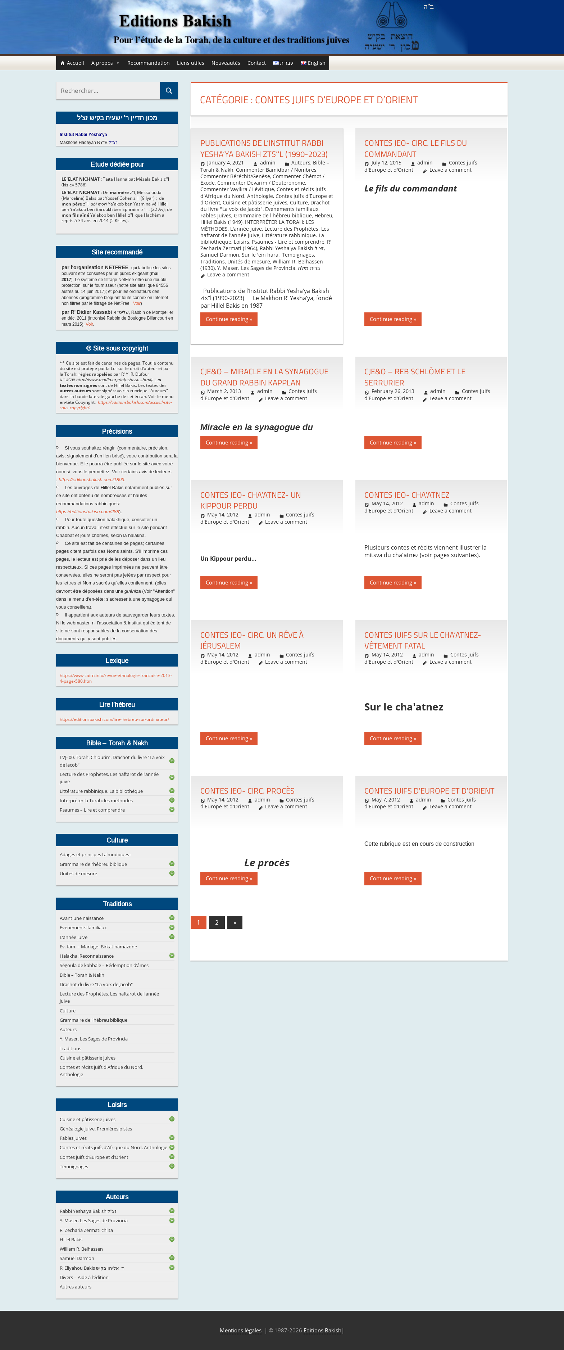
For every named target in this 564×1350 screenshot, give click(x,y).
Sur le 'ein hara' (260, 254)
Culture (299, 202)
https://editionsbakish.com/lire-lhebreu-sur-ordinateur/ (114, 719)
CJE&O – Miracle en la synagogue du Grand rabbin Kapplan (264, 377)
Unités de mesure (248, 261)
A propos (105, 63)
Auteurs (300, 162)
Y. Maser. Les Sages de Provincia (256, 268)
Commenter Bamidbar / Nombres (276, 169)
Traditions (212, 261)
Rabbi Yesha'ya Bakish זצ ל (292, 248)
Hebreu (323, 215)
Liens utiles (190, 62)
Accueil (75, 62)
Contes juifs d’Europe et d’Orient (429, 791)
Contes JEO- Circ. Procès (247, 791)
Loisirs (241, 241)
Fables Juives (215, 215)
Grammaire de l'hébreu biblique (273, 215)
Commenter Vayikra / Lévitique (237, 189)
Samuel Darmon (219, 254)
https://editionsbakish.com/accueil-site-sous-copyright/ (116, 405)
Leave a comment (228, 274)
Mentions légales (240, 1330)
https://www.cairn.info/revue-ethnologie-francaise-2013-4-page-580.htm (116, 678)
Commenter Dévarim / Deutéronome (261, 182)
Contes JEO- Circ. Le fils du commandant (415, 148)
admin (268, 162)
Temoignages (298, 254)
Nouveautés (226, 62)
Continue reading (227, 318)
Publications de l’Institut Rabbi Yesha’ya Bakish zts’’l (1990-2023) (264, 148)
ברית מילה (309, 268)
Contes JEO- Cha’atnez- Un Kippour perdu (250, 500)
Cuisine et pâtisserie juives (255, 202)
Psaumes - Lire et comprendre (288, 241)
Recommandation (148, 62)
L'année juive (246, 228)
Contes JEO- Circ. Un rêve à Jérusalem (252, 640)
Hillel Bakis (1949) (221, 221)
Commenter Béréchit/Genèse (235, 176)
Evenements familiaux (291, 209)
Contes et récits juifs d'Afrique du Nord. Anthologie (263, 192)
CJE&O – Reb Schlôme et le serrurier (414, 377)
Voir (137, 303)
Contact (256, 62)
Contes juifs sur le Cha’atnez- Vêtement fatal (422, 640)
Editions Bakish (322, 1330)
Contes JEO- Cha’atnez (407, 495)
